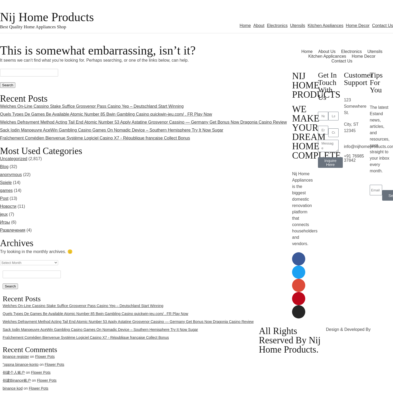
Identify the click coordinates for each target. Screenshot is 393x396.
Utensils (297, 25)
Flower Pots (54, 364)
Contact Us (382, 25)
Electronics (277, 25)
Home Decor (358, 25)
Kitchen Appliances (325, 25)
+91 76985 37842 (354, 158)
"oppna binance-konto (21, 364)
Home (245, 25)
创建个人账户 (14, 372)
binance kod (13, 388)
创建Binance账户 (17, 380)
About (259, 25)
